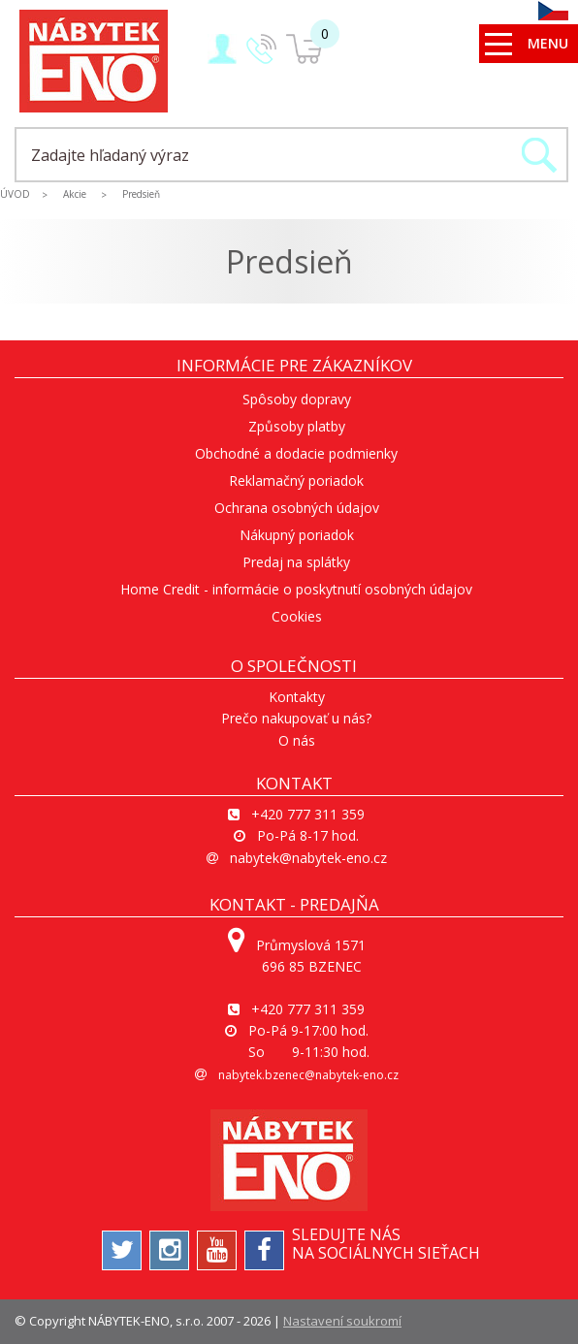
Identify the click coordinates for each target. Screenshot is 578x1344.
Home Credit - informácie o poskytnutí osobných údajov (296, 589)
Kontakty (297, 697)
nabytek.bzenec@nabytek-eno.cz (308, 1075)
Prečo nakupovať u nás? (296, 718)
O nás (296, 740)
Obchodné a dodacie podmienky (296, 453)
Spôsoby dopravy (296, 399)
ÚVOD (15, 194)
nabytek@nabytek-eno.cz (308, 857)
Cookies (297, 616)
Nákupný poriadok (297, 535)
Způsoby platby (296, 426)
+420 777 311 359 (308, 814)
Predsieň (141, 194)
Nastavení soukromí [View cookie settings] (342, 1320)
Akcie (74, 194)
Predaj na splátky (296, 562)
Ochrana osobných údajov (296, 507)
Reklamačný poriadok (296, 480)
